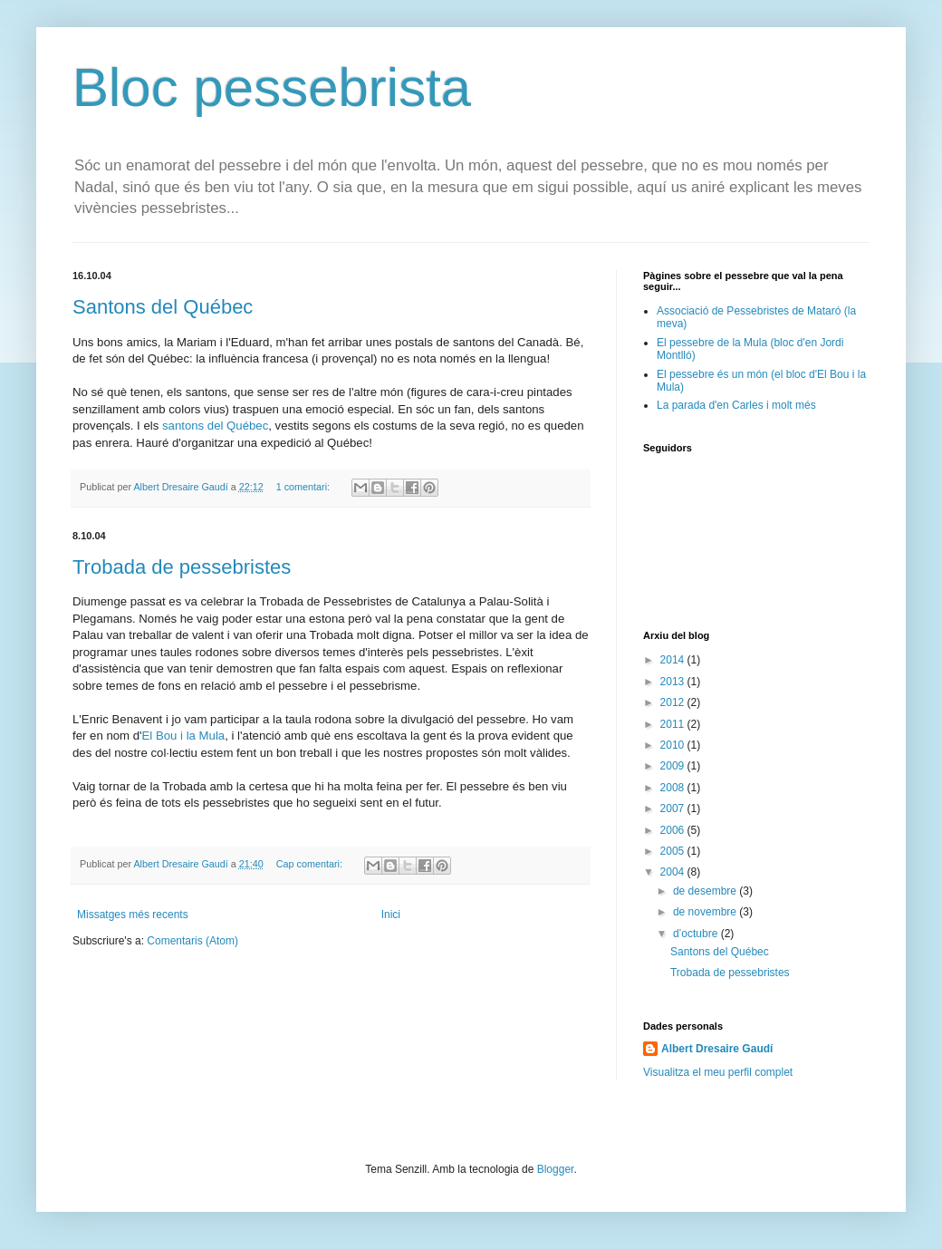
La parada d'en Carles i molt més (736, 405)
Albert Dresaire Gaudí (717, 1048)
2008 (673, 787)
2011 (673, 724)
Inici (390, 914)
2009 (673, 766)
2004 (673, 872)
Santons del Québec (162, 306)
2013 (673, 681)
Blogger (555, 1169)
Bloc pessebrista (271, 87)
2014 (673, 660)
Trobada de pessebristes (181, 567)
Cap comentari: (310, 863)
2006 (673, 830)
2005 (673, 851)
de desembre (706, 891)
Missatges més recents (132, 914)
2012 (673, 702)
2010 (673, 745)
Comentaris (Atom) (192, 940)
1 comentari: (304, 486)
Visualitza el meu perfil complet (718, 1072)
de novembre (706, 911)
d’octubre (697, 933)
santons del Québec (215, 425)
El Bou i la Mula (184, 735)
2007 (673, 808)
